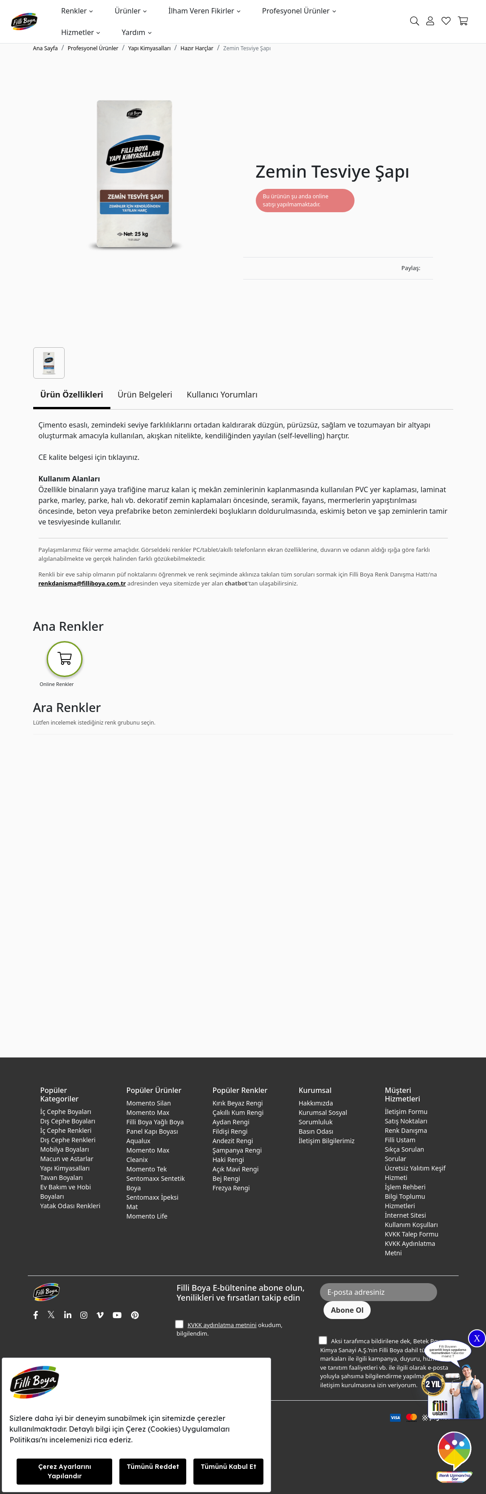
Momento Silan (148, 1103)
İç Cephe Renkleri (66, 1130)
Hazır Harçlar (196, 48)
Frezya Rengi (231, 1188)
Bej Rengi (226, 1178)
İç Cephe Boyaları (66, 1111)
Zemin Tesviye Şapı (247, 48)
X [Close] (477, 1338)
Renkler (74, 11)
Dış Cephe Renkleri (68, 1140)
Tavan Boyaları (61, 1177)
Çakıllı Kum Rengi (237, 1112)
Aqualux (138, 1140)
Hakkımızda (315, 1103)
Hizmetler (77, 32)
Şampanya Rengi (237, 1150)
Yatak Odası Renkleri (70, 1205)
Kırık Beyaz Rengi (237, 1103)
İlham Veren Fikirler (201, 11)
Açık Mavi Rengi (235, 1169)
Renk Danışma (406, 1130)
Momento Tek (146, 1169)
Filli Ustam (400, 1140)
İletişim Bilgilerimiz (326, 1140)
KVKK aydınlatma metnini (222, 1325)
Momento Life (146, 1216)
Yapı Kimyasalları (149, 48)
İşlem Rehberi (405, 1187)
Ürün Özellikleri (71, 394)
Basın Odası (315, 1131)
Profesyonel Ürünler (296, 11)
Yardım (133, 32)
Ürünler (127, 11)
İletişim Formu (406, 1111)
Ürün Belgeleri (145, 394)
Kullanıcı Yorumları (222, 394)
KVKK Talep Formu (411, 1234)
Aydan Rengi (230, 1122)
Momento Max (147, 1112)
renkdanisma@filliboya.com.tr (82, 583)
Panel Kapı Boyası (152, 1131)
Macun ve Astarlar (66, 1158)
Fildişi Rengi (229, 1131)
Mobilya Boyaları (64, 1149)
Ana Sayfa (45, 48)
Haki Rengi (228, 1159)
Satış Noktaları (406, 1121)
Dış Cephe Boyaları (68, 1121)
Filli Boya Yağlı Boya (155, 1122)
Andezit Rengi (232, 1140)
